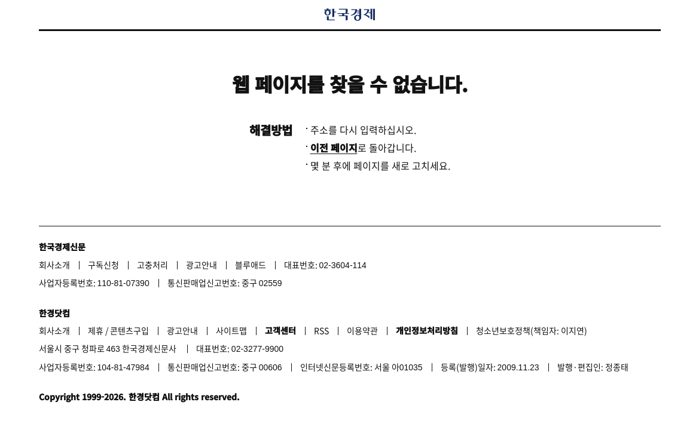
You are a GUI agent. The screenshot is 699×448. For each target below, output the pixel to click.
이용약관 (362, 330)
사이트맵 (231, 330)
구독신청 (103, 265)
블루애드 (250, 265)
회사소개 (54, 265)
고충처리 (152, 265)
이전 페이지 (334, 147)
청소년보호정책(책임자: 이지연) (531, 330)
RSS (321, 330)
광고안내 (201, 265)
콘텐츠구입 (129, 330)
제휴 (95, 330)
